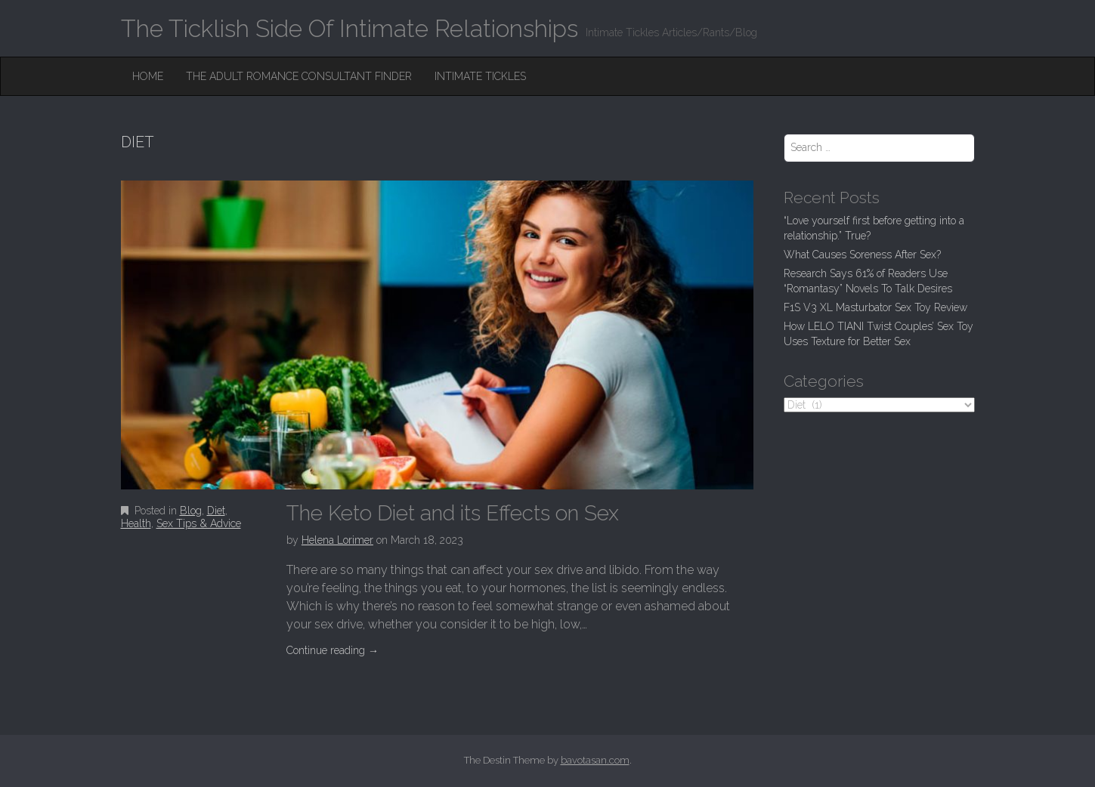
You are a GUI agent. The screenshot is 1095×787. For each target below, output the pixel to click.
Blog (191, 511)
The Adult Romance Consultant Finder (299, 76)
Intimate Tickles (480, 76)
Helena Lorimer (337, 540)
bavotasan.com (595, 760)
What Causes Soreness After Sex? (862, 254)
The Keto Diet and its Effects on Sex (452, 513)
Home (147, 76)
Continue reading (332, 650)
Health (136, 523)
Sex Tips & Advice (198, 523)
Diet (216, 511)
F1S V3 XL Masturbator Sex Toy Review (875, 307)
